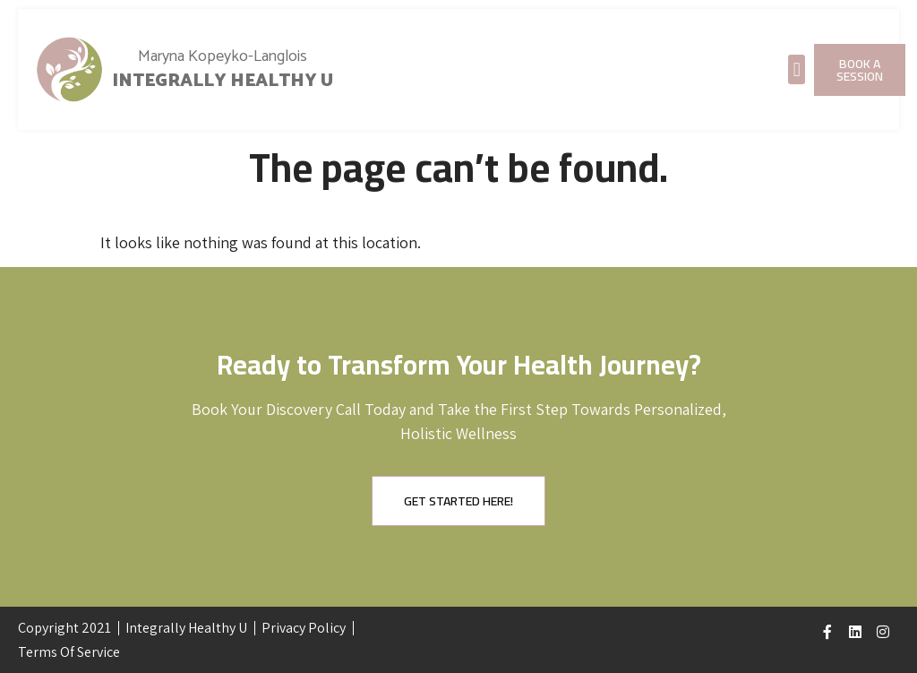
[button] (796, 69)
